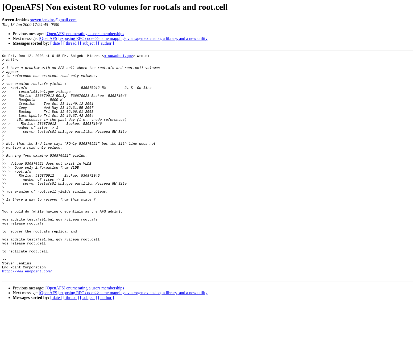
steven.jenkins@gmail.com (53, 20)
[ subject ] (88, 43)
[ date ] (56, 43)
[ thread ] (71, 43)
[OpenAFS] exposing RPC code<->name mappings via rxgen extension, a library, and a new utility (123, 38)
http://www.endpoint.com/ (27, 315)
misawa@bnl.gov (118, 56)
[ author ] (106, 43)
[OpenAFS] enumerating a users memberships (84, 33)
